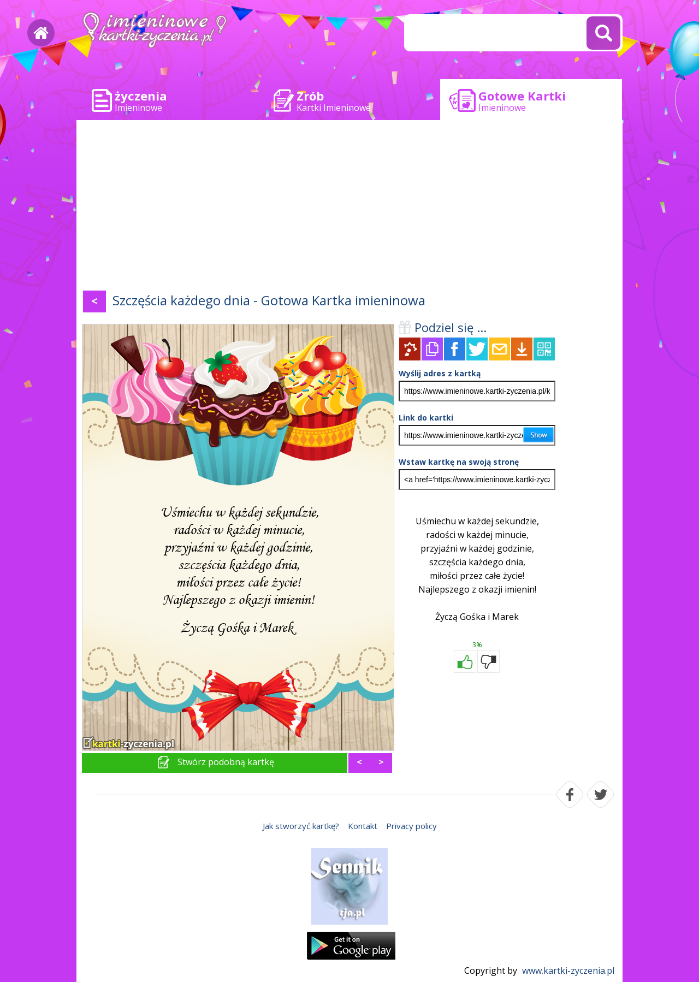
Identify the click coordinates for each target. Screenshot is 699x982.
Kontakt (362, 825)
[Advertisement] (349, 207)
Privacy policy (411, 825)
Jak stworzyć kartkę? (301, 825)
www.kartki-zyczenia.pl (568, 971)
